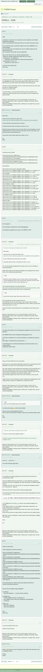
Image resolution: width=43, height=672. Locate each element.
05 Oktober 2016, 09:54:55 (7, 33)
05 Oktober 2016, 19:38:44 (7, 112)
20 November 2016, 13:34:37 (8, 646)
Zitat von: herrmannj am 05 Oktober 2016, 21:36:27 (16, 430)
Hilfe (21, 670)
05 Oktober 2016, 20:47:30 (7, 357)
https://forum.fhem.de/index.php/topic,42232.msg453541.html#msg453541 (20, 120)
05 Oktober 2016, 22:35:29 (7, 426)
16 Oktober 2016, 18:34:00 (9, 473)
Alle (18, 26)
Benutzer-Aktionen (36, 26)
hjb (5, 31)
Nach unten (4, 26)
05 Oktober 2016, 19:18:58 (7, 76)
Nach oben (4, 661)
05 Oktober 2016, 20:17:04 (7, 220)
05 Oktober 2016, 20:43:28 (7, 327)
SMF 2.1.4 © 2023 (4, 670)
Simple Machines (11, 670)
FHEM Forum (10, 9)
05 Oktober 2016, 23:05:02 (7, 457)
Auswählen (7, 494)
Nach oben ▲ (39, 670)
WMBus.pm (14, 61)
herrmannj (7, 110)
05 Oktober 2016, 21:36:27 (7, 398)
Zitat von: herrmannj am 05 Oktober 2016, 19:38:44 (16, 248)
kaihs (5, 74)
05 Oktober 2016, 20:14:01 (7, 149)
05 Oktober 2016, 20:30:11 (7, 244)
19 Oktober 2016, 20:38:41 (9, 622)
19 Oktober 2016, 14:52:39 (7, 543)
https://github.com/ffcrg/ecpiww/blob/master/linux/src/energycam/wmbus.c (19, 287)
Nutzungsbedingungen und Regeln (29, 670)
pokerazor (7, 644)
